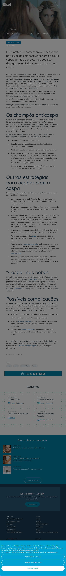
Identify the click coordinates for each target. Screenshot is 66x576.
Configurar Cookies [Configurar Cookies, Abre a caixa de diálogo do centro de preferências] (33, 557)
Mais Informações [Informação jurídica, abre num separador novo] (53, 552)
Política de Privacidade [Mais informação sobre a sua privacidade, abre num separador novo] (38, 552)
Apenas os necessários (33, 562)
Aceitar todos (33, 568)
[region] (33, 558)
